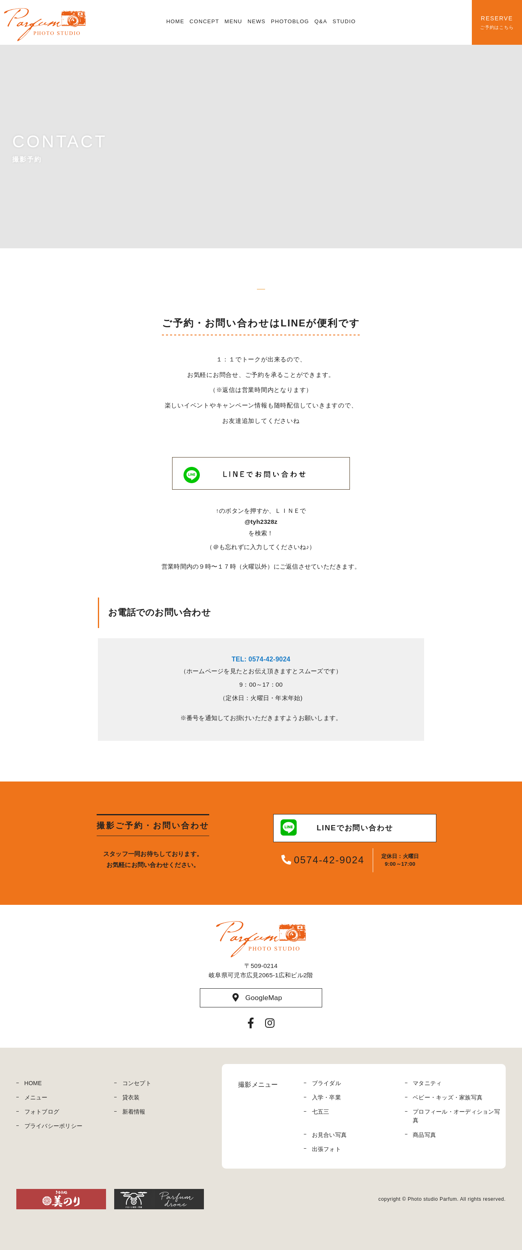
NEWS (256, 21)
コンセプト (136, 1083)
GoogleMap (257, 997)
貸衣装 (131, 1097)
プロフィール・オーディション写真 (456, 1115)
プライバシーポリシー (53, 1126)
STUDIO (344, 21)
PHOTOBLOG (290, 21)
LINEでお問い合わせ (337, 828)
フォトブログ (42, 1111)
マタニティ (427, 1083)
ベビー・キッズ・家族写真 (447, 1097)
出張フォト (326, 1149)
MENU (233, 21)
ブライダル (326, 1083)
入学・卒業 (326, 1097)
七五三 (321, 1111)
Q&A (320, 21)
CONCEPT (204, 21)
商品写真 (424, 1135)
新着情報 (134, 1111)
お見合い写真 (329, 1135)
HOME (175, 21)
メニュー (36, 1097)
